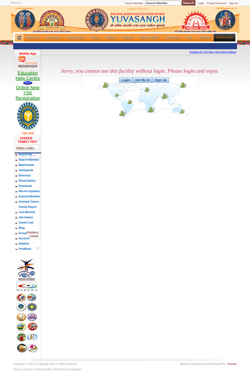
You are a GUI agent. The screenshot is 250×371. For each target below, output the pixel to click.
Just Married (27, 212)
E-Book (127, 37)
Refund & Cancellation (68, 369)
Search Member (29, 159)
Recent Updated (29, 191)
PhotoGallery (27, 180)
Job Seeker (26, 217)
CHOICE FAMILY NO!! (26, 140)
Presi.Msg (53, 37)
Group (23, 233)
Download (25, 186)
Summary (172, 37)
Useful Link (26, 222)
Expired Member (29, 196)
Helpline (205, 37)
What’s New (224, 37)
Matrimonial (26, 165)
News (95, 37)
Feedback (25, 248)
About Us (32, 37)
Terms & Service (23, 369)
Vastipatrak (26, 170)
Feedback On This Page (201, 52)
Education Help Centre (28, 77)
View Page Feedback (225, 52)
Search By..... (27, 154)
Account (24, 238)
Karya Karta (75, 37)
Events (110, 37)
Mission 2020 (148, 37)
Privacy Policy (44, 369)
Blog (25, 227)
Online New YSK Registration (28, 92)
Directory (25, 175)
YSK (189, 37)
